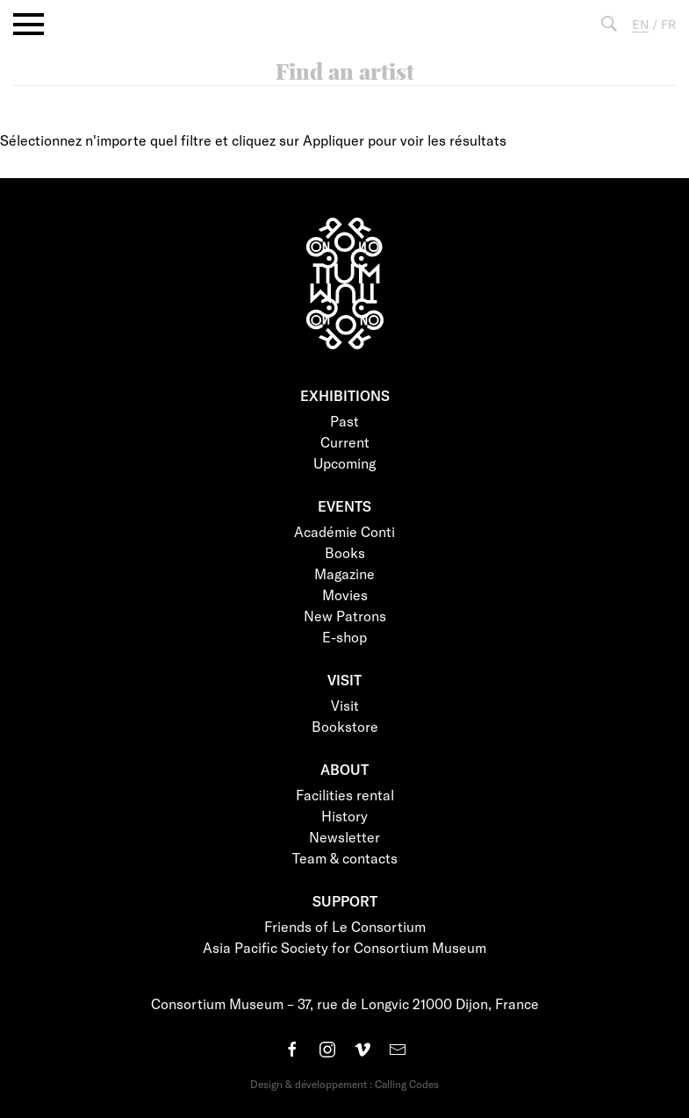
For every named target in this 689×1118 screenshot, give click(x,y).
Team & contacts (345, 857)
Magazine (344, 573)
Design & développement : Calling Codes (344, 1084)
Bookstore (345, 726)
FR (668, 24)
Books (345, 552)
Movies (345, 594)
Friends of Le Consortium (345, 926)
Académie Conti (344, 531)
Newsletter (344, 836)
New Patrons (345, 615)
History (344, 815)
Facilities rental (345, 794)
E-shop (344, 636)
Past (344, 420)
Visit (345, 705)
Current (345, 442)
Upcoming (344, 463)
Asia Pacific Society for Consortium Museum (344, 947)
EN (640, 24)
